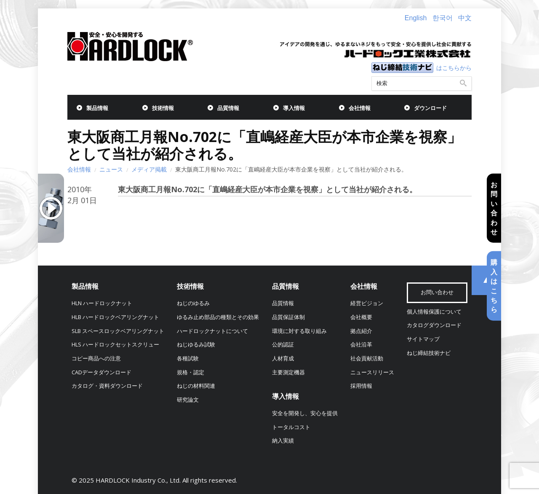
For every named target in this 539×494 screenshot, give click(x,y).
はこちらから (454, 68)
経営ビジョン (366, 303)
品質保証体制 (288, 317)
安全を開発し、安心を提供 (305, 413)
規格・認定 (190, 372)
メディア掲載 (149, 169)
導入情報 (294, 108)
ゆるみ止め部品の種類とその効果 (218, 317)
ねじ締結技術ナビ (429, 353)
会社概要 (361, 317)
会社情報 (360, 108)
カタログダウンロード (434, 325)
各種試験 (188, 358)
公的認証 (283, 344)
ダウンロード (430, 108)
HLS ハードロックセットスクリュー (115, 344)
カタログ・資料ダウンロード (107, 385)
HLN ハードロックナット (102, 303)
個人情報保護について (434, 311)
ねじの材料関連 (196, 385)
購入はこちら (494, 286)
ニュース (111, 169)
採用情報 (361, 385)
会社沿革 (361, 344)
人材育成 (283, 358)
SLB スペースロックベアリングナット (118, 331)
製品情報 (97, 108)
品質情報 (228, 108)
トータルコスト (291, 427)
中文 (465, 17)
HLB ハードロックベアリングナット (115, 317)
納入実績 (283, 440)
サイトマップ (423, 339)
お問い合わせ (494, 208)
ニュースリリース (372, 372)
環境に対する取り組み (299, 331)
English (416, 17)
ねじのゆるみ (193, 303)
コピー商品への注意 (96, 358)
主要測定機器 (288, 372)
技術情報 (163, 108)
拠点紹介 (361, 331)
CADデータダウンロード (101, 372)
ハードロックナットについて (212, 331)
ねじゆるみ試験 (196, 344)
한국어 (442, 17)
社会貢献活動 (366, 358)
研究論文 (188, 399)
